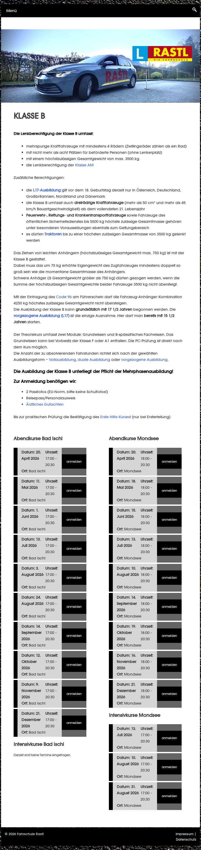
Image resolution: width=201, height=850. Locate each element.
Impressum (184, 834)
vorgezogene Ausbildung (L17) (42, 315)
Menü (11, 10)
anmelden (74, 461)
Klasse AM (84, 164)
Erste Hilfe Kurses (115, 416)
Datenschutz (186, 839)
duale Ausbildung (94, 359)
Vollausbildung (62, 359)
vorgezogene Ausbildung (144, 359)
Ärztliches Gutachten (45, 404)
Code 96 (64, 296)
